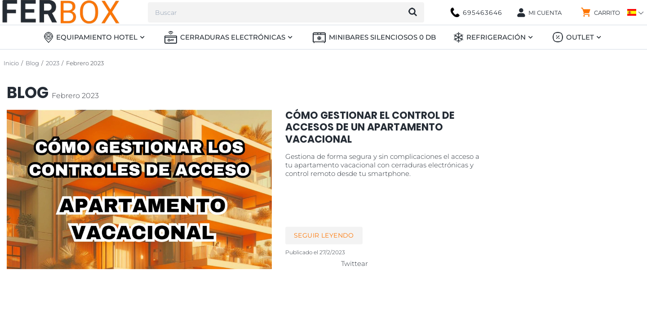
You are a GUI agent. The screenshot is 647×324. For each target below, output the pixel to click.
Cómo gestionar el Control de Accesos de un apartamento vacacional (370, 127)
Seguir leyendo (324, 235)
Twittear (354, 263)
